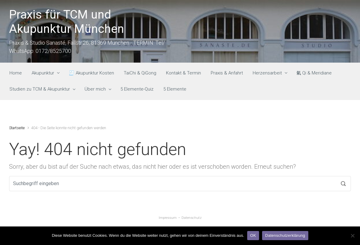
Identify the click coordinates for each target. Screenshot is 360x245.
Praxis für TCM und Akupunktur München (66, 22)
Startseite (17, 128)
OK (253, 235)
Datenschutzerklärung (285, 235)
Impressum (168, 218)
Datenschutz (192, 218)
